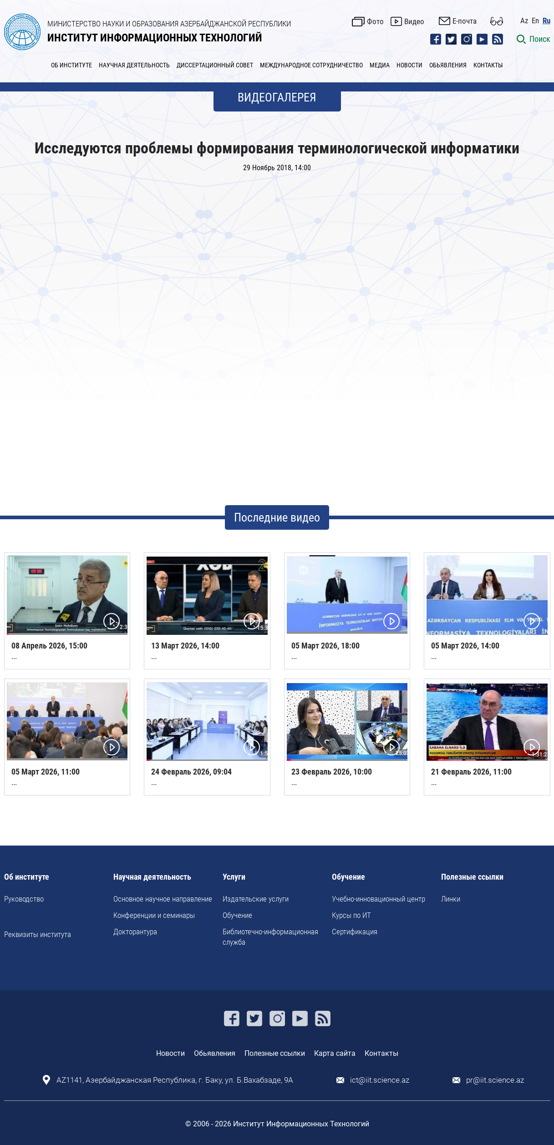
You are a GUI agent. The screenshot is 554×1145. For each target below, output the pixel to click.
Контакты (381, 1053)
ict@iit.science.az (379, 1080)
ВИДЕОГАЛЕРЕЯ (277, 97)
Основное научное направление (162, 898)
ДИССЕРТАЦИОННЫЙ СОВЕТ (215, 65)
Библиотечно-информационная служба (270, 936)
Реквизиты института (37, 934)
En (535, 21)
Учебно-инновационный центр (378, 898)
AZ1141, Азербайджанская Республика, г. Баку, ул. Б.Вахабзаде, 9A (174, 1080)
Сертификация (354, 931)
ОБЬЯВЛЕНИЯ (448, 65)
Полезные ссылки (472, 877)
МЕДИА (380, 65)
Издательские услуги (256, 898)
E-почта (464, 21)
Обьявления (214, 1053)
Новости (170, 1053)
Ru (546, 21)
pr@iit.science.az (495, 1080)
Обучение (237, 915)
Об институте (26, 877)
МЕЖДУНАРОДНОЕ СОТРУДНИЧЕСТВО (311, 65)
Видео (414, 21)
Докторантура (135, 931)
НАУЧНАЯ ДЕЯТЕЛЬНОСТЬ (134, 65)
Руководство (24, 898)
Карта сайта (335, 1053)
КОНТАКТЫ (488, 65)
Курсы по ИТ (351, 915)
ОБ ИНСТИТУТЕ (71, 65)
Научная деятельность (152, 877)
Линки (450, 898)
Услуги (234, 877)
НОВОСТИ (409, 65)
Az (524, 21)
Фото (375, 21)
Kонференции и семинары (154, 915)
